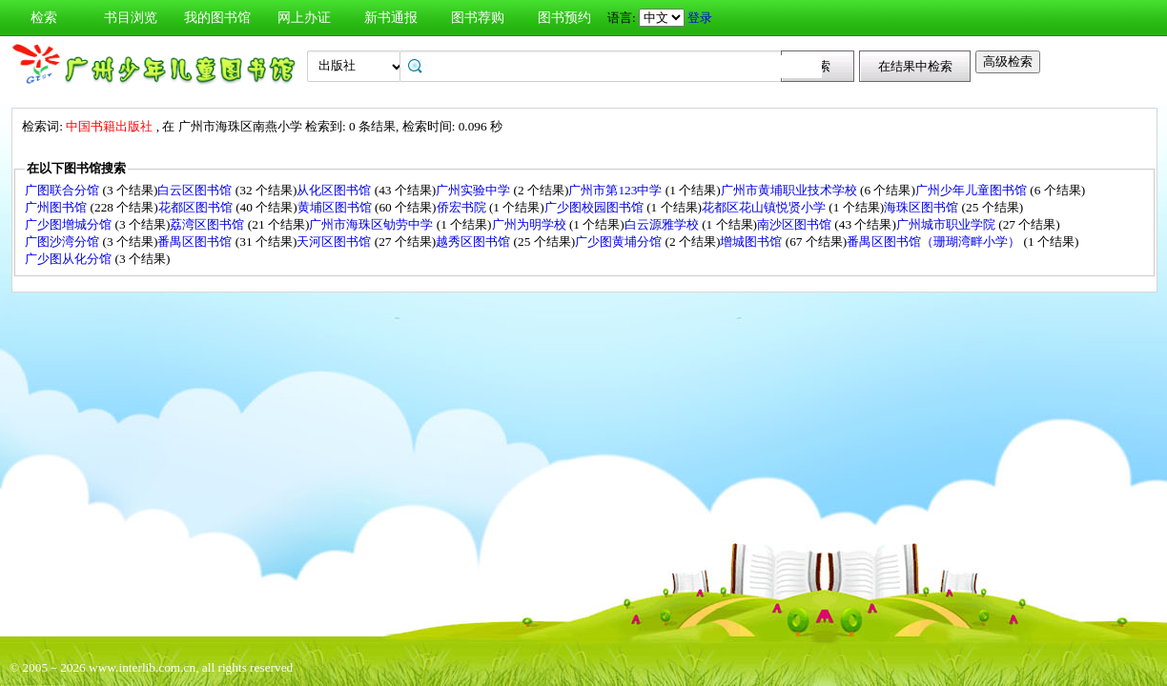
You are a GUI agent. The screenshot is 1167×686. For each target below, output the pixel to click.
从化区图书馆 (335, 190)
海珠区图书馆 (922, 207)
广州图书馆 (57, 207)
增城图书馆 (752, 241)
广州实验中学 (474, 190)
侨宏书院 (463, 207)
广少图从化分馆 (69, 259)
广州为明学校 (530, 224)
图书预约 (564, 17)
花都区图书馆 (196, 207)
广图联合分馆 (63, 190)
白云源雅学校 (663, 224)
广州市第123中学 (616, 190)
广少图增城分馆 (69, 224)
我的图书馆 (217, 17)
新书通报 (391, 17)
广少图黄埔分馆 (620, 241)
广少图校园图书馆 (595, 207)
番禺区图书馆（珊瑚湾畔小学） (935, 241)
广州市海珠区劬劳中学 (372, 224)
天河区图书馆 (335, 241)
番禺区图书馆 (196, 241)
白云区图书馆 (196, 190)
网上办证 (304, 17)
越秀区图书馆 (474, 241)
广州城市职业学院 (947, 224)
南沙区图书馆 (795, 224)
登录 (699, 17)
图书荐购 (477, 17)
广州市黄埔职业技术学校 (790, 190)
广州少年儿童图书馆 (972, 190)
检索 (44, 17)
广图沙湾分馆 (63, 241)
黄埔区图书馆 (336, 207)
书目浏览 (130, 17)
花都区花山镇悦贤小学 (765, 207)
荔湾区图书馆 (208, 224)
